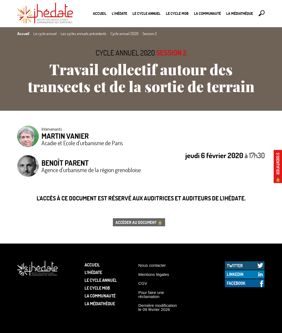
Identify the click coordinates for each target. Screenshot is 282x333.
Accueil (99, 13)
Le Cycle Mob (177, 13)
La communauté (207, 13)
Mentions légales (153, 274)
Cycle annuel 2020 (125, 52)
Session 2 (171, 52)
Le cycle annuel (147, 13)
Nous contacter (152, 265)
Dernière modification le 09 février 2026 (157, 307)
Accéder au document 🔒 (139, 222)
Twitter (235, 265)
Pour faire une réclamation (151, 294)
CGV (142, 283)
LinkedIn (235, 274)
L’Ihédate (119, 13)
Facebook (236, 283)
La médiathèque (239, 13)
